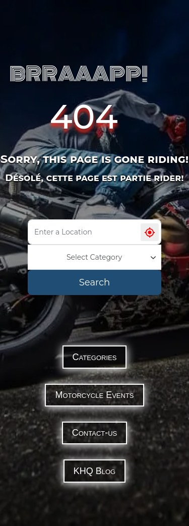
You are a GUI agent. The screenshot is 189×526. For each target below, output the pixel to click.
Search (94, 282)
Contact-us (94, 433)
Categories (95, 357)
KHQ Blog (94, 471)
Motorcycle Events (94, 395)
